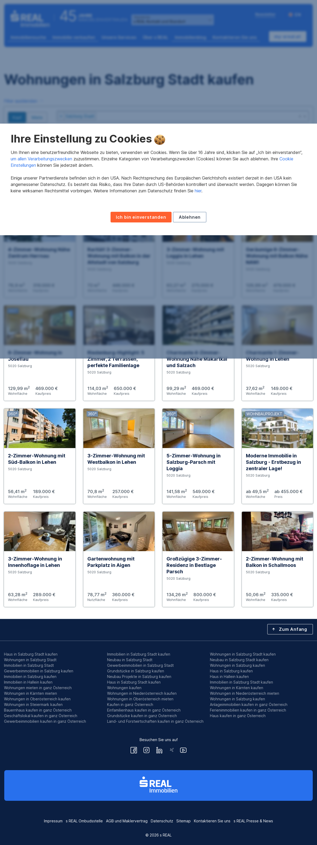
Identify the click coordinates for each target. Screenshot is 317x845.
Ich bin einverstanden (141, 460)
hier (198, 434)
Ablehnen (190, 460)
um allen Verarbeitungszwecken (41, 402)
